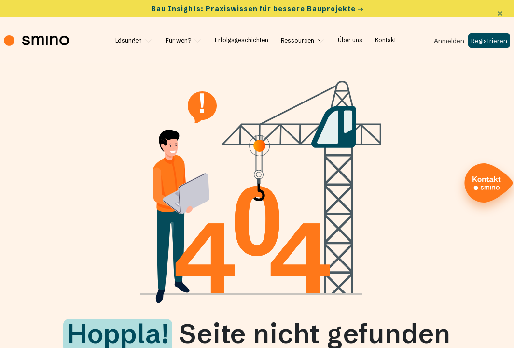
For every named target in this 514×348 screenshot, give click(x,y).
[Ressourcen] (303, 40)
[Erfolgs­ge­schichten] (241, 40)
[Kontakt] (386, 40)
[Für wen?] (183, 40)
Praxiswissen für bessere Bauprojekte (284, 8)
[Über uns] (350, 40)
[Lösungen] (134, 40)
